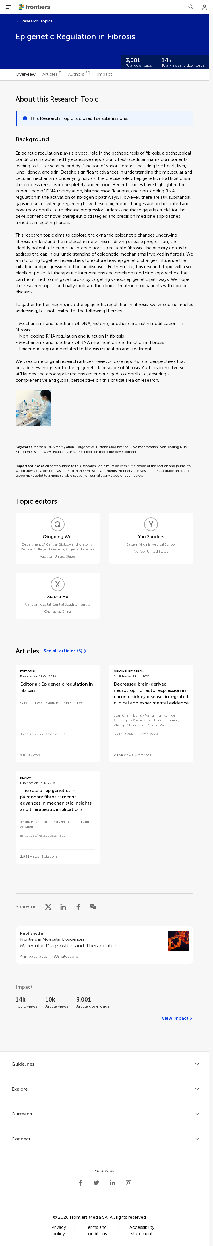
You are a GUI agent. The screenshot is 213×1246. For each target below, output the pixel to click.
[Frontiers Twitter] (96, 1182)
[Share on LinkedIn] (63, 906)
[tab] (26, 74)
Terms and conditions (96, 1230)
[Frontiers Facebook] (80, 1182)
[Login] (204, 7)
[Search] (190, 7)
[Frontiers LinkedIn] (112, 1182)
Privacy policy (58, 1230)
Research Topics (37, 21)
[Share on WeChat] (93, 906)
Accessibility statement (141, 1230)
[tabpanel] (104, 566)
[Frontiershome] (35, 7)
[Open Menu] (8, 7)
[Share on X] (48, 906)
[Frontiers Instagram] (128, 1182)
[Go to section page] (104, 945)
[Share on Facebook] (78, 906)
